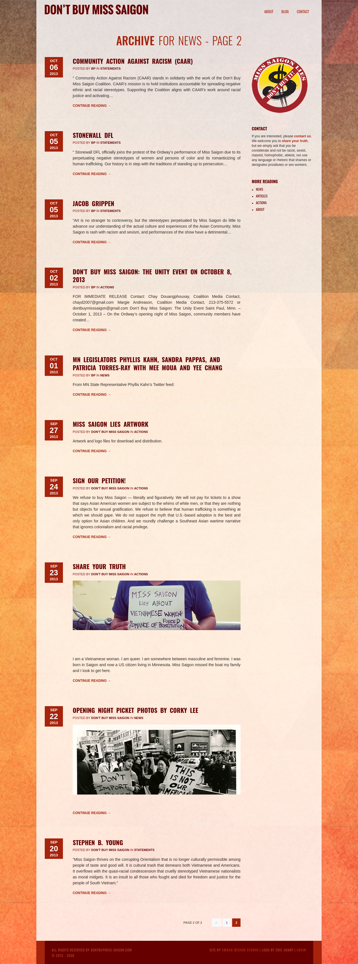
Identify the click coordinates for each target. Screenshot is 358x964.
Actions (107, 287)
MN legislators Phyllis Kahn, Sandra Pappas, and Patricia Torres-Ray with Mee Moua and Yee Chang (147, 363)
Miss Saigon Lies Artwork (110, 423)
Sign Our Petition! (99, 480)
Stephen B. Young (98, 842)
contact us (302, 136)
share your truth (295, 141)
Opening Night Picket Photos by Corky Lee (135, 710)
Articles (261, 196)
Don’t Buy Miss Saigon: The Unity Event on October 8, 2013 (152, 275)
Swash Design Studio (240, 949)
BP (93, 68)
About (269, 11)
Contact (303, 11)
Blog (285, 11)
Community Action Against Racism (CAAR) (133, 60)
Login (301, 949)
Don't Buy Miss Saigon (110, 431)
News (104, 375)
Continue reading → (92, 106)
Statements (110, 68)
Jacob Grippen (93, 203)
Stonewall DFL (93, 135)
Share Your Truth (99, 566)
